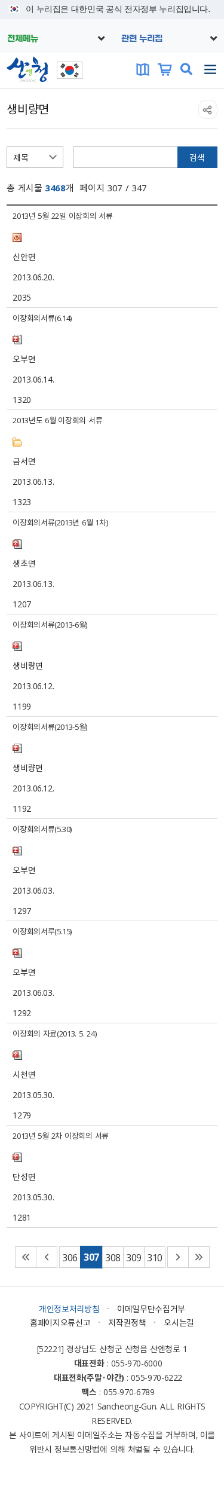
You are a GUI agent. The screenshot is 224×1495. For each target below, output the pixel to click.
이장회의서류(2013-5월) (50, 726)
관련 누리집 (141, 39)
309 (134, 1257)
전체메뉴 (22, 39)
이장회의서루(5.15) (42, 931)
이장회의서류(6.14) (42, 317)
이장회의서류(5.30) (42, 828)
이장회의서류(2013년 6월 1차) (60, 522)
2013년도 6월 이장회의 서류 (57, 420)
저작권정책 (127, 1322)
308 (113, 1257)
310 (154, 1257)
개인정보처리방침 (69, 1308)
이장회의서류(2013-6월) (50, 624)
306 (70, 1257)
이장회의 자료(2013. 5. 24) (54, 1033)
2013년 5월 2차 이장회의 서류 (61, 1135)
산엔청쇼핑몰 (165, 69)
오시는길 (179, 1322)
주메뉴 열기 (210, 69)
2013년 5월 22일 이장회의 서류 (62, 215)
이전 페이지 (46, 1257)
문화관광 (142, 69)
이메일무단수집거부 (151, 1308)
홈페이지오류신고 (60, 1322)
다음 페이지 (178, 1257)
